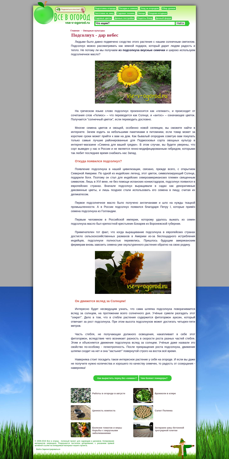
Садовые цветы (103, 18)
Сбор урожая (168, 8)
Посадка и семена (128, 8)
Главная (75, 30)
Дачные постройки (124, 18)
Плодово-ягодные (157, 13)
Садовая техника (125, 13)
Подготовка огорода (105, 8)
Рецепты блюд (144, 18)
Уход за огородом (150, 8)
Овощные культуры (94, 30)
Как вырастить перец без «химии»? (117, 378)
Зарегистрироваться (51, 449)
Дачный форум (163, 18)
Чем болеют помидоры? (154, 378)
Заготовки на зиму (104, 13)
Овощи (141, 13)
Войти (39, 449)
